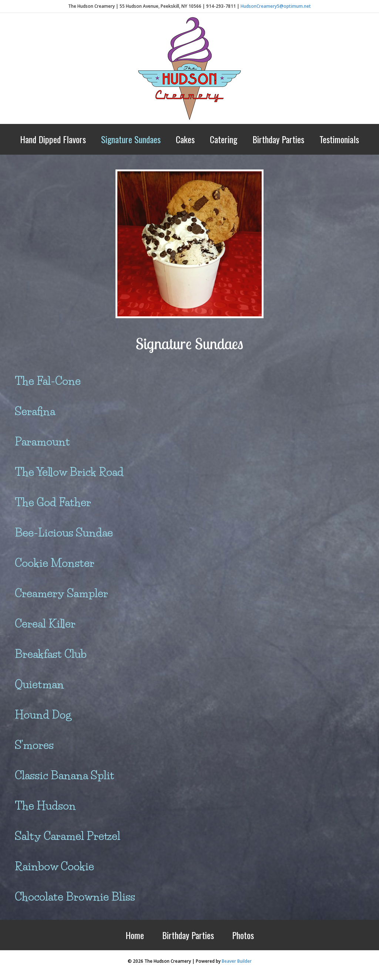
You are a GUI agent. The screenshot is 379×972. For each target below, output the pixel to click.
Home (134, 935)
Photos (243, 935)
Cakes (185, 139)
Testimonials (339, 139)
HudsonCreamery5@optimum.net (276, 6)
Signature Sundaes (131, 139)
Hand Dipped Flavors (53, 139)
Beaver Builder (237, 961)
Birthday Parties (278, 139)
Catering (223, 139)
